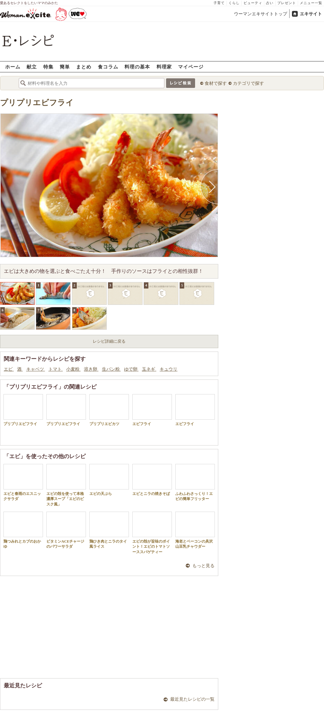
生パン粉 (111, 369)
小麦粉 (73, 369)
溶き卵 (91, 369)
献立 (32, 66)
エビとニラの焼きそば (152, 480)
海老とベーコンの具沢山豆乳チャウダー (195, 530)
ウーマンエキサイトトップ (260, 13)
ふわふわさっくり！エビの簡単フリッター (195, 482)
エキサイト (311, 13)
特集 (48, 66)
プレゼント (286, 3)
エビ (9, 369)
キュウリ (168, 369)
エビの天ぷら (109, 480)
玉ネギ (149, 369)
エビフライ (152, 410)
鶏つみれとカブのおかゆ (23, 530)
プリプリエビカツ (109, 410)
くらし (234, 3)
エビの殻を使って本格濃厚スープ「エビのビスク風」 (66, 485)
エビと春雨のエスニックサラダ (23, 482)
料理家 (164, 66)
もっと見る (203, 565)
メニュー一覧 (311, 3)
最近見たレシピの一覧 (192, 699)
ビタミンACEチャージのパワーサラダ (66, 530)
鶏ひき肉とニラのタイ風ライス (109, 530)
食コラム (108, 66)
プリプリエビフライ (37, 102)
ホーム (12, 66)
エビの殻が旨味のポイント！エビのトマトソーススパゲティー (152, 533)
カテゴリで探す (248, 83)
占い (270, 3)
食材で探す (216, 83)
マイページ (191, 66)
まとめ (83, 66)
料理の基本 (137, 66)
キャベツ (35, 369)
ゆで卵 (131, 369)
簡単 (65, 66)
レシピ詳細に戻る (109, 341)
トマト (55, 369)
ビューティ (253, 3)
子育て (219, 3)
